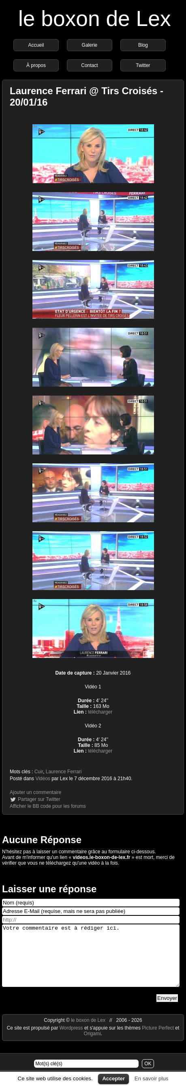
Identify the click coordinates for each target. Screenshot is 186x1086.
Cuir (38, 771)
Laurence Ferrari (64, 771)
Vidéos (42, 778)
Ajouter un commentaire (35, 792)
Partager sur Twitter (39, 799)
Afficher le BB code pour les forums (48, 806)
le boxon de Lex (94, 18)
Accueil (36, 45)
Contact (89, 65)
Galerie (90, 45)
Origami (92, 1046)
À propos (36, 65)
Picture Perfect (158, 1040)
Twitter (143, 65)
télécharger (100, 712)
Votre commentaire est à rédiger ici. (91, 961)
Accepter (113, 1078)
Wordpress (72, 1040)
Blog (143, 45)
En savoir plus (152, 1078)
